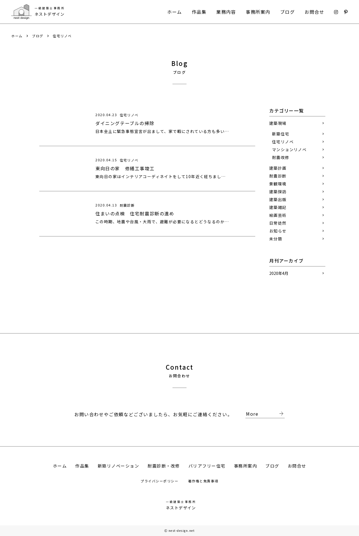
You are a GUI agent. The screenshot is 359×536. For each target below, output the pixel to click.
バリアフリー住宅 (206, 466)
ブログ (287, 11)
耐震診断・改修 (164, 466)
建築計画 (278, 168)
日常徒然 (278, 223)
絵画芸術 (278, 215)
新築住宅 (280, 134)
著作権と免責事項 (203, 481)
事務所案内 (258, 12)
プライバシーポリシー (160, 481)
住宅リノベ (62, 36)
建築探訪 (278, 191)
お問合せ (314, 12)
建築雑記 (278, 207)
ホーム (174, 12)
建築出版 (278, 199)
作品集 (199, 11)
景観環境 (278, 184)
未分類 (275, 238)
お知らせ (278, 231)
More (265, 414)
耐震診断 (278, 176)
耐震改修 (280, 157)
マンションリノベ (289, 149)
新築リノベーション (118, 466)
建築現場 (278, 123)
